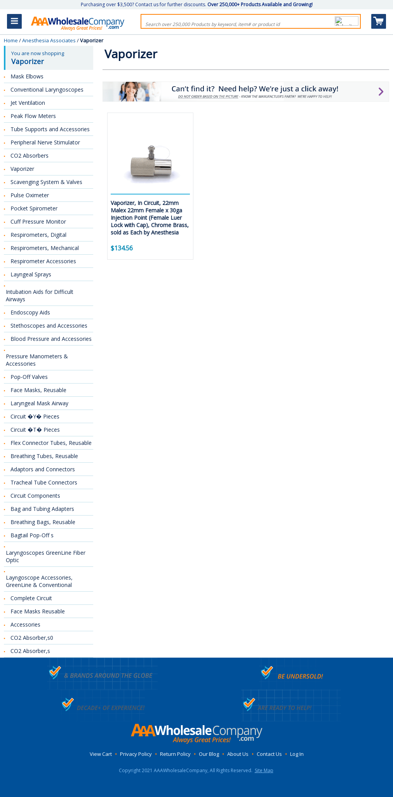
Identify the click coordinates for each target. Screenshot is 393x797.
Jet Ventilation (27, 102)
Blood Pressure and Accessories (51, 338)
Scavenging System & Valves (46, 182)
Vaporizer (22, 168)
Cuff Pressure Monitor (38, 221)
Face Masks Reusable (37, 611)
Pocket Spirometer (33, 208)
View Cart (101, 753)
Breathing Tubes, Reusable (44, 456)
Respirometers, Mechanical (44, 248)
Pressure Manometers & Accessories (37, 359)
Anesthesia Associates (49, 40)
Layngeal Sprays (30, 274)
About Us (238, 753)
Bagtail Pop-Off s (32, 535)
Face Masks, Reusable (38, 390)
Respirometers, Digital (38, 234)
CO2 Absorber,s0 (31, 637)
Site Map (264, 770)
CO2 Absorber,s (30, 651)
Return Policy (175, 753)
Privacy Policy (136, 753)
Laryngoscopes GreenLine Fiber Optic (45, 556)
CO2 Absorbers (29, 155)
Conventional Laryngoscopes (46, 89)
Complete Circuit (31, 598)
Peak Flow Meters (33, 116)
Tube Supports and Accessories (50, 129)
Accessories (25, 624)
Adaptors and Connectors (42, 469)
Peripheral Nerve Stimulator (45, 142)
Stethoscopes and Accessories (48, 325)
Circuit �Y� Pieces (34, 416)
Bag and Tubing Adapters (42, 508)
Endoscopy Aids (30, 312)
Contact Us (269, 753)
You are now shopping (49, 58)
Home (11, 40)
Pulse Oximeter (29, 195)
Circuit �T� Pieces (35, 429)
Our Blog (209, 753)
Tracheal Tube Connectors (43, 482)
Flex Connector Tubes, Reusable (51, 442)
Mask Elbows (26, 76)
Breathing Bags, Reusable (42, 522)
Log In (297, 753)
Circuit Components (35, 495)
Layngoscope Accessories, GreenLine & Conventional (39, 581)
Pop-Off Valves (29, 376)
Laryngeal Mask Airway (39, 403)
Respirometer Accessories (43, 261)
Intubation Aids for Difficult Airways (39, 295)
